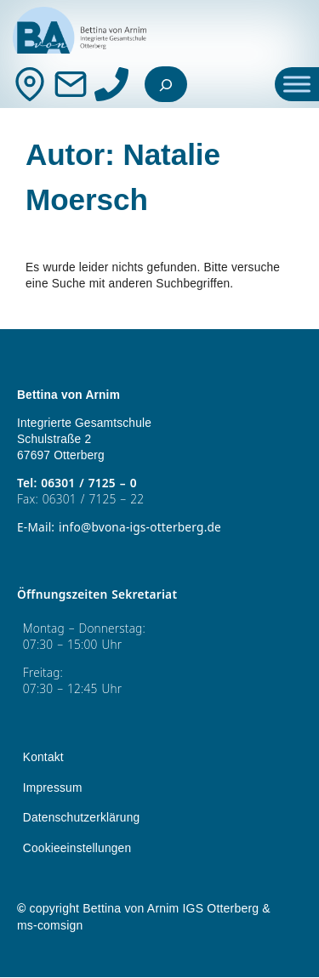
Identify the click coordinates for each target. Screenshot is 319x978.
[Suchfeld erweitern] (166, 84)
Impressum (53, 788)
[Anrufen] (111, 84)
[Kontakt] (30, 84)
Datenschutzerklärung (81, 819)
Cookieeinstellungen (77, 849)
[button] (30, 947)
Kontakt (43, 758)
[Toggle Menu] (296, 84)
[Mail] (71, 84)
